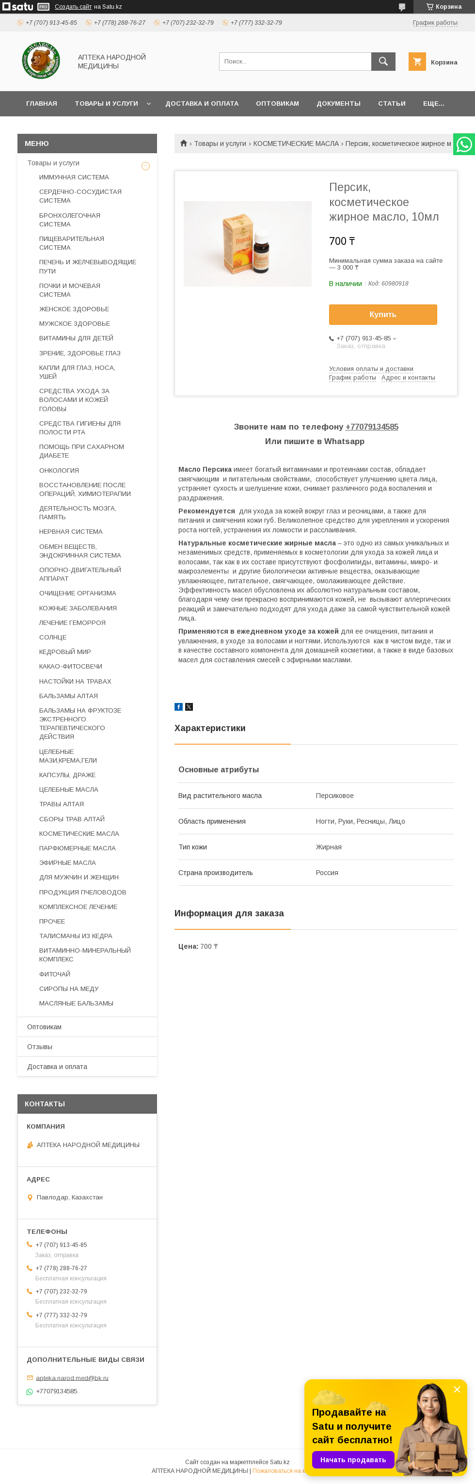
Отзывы (39, 1047)
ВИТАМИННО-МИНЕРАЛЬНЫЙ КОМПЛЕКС (85, 955)
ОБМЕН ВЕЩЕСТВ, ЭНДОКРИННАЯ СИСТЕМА (80, 551)
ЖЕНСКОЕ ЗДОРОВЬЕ (74, 309)
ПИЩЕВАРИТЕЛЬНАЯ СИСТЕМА (71, 243)
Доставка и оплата (201, 103)
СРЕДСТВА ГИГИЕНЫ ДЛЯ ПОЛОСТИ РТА (80, 428)
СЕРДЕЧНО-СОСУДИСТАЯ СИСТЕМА (80, 196)
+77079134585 (372, 426)
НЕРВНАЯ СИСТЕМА (71, 531)
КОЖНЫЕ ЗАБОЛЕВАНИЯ (78, 608)
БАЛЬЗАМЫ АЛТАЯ (68, 696)
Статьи (392, 103)
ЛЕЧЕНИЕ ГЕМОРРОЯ (72, 622)
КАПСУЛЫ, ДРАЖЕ (67, 775)
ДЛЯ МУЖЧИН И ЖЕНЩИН (79, 877)
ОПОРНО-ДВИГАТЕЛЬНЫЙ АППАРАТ (80, 574)
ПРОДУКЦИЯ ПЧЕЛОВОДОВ (83, 892)
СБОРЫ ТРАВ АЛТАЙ (72, 819)
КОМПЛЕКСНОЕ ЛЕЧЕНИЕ (78, 906)
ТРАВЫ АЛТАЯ (61, 804)
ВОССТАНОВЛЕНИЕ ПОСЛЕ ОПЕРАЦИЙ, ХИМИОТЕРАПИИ (85, 489)
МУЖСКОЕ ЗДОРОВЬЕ (74, 323)
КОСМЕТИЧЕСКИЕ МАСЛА (296, 143)
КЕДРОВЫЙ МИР (65, 651)
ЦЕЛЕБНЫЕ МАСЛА (68, 789)
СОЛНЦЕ (52, 637)
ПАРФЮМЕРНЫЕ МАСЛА (77, 848)
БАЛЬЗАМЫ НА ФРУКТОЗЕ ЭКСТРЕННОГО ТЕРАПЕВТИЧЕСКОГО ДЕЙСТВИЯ (80, 724)
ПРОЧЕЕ (52, 921)
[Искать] (383, 61)
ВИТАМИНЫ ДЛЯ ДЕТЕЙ (76, 338)
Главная (41, 103)
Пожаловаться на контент (288, 1471)
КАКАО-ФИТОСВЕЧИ (70, 666)
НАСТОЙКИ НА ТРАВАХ (75, 681)
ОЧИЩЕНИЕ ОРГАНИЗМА (77, 593)
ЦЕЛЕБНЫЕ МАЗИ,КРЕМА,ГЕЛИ (68, 756)
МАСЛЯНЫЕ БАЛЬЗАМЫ (76, 1003)
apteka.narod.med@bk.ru (72, 1377)
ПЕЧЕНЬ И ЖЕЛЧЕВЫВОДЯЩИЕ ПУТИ (87, 266)
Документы (339, 103)
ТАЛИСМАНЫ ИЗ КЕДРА (75, 936)
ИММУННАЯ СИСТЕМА (74, 177)
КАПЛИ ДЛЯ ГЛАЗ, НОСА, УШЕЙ (77, 372)
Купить (383, 314)
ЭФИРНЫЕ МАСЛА (67, 862)
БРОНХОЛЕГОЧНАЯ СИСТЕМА (69, 220)
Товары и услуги (106, 103)
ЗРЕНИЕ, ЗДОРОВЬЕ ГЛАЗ (80, 353)
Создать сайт (73, 6)
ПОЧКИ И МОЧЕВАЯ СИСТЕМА (69, 290)
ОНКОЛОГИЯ (59, 470)
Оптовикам (277, 103)
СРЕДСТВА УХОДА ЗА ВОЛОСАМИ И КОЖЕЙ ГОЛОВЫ (74, 399)
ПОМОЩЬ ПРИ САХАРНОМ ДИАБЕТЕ (81, 451)
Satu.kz (280, 1462)
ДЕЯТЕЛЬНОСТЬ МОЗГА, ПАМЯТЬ (77, 513)
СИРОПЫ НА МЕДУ (68, 988)
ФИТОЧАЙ (54, 974)
